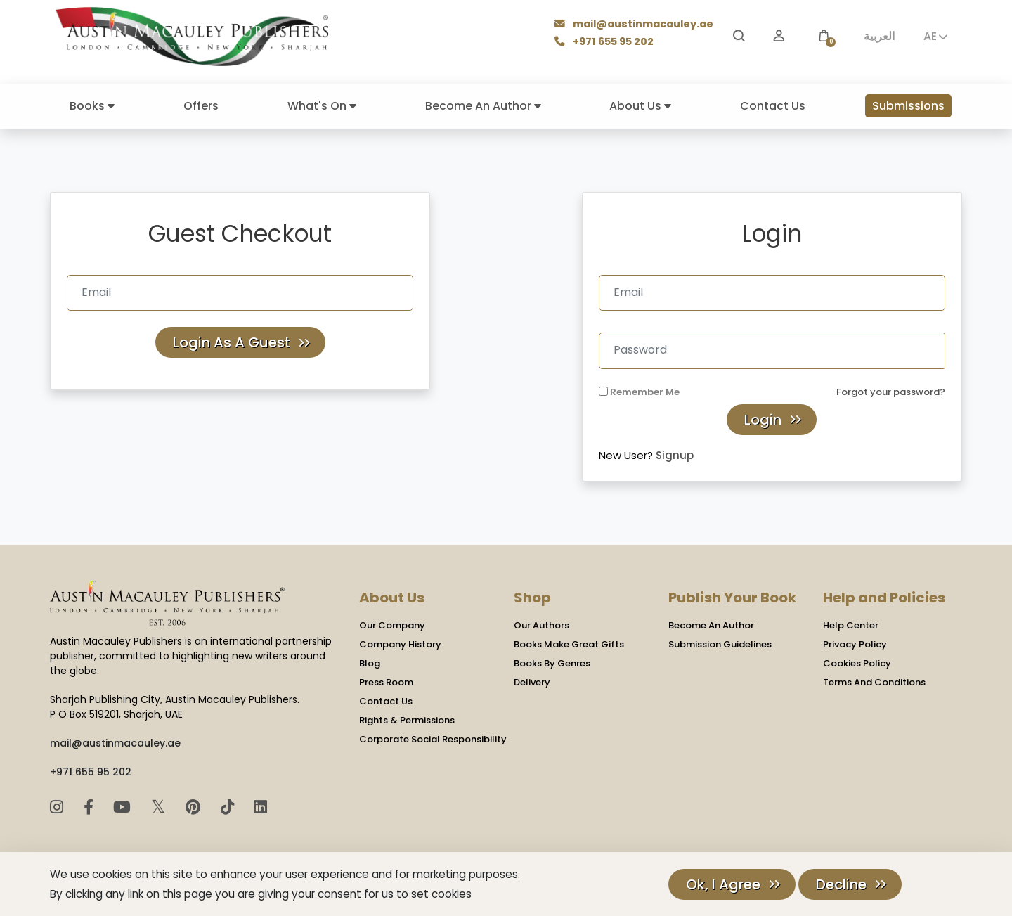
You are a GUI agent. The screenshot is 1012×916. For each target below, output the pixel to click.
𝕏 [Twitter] (160, 806)
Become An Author (483, 106)
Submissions (908, 106)
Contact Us (772, 106)
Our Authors (541, 625)
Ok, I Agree (723, 884)
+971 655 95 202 (606, 43)
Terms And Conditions (874, 682)
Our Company (392, 625)
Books (92, 106)
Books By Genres (552, 663)
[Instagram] (58, 807)
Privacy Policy (855, 644)
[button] (823, 36)
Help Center (850, 625)
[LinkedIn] (260, 807)
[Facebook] (91, 807)
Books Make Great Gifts (569, 644)
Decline (841, 884)
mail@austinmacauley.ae (635, 26)
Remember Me (645, 392)
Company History (400, 644)
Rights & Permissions (407, 720)
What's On (321, 106)
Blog (369, 663)
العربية (879, 36)
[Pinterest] (195, 807)
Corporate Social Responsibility (433, 739)
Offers (201, 106)
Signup (675, 455)
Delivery (532, 682)
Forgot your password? (890, 392)
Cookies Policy (857, 663)
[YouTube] (124, 807)
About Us (640, 106)
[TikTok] (229, 807)
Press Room (386, 682)
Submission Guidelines (720, 644)
